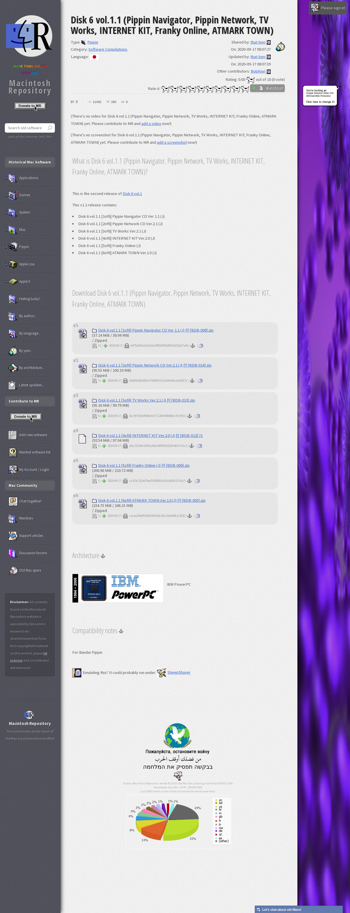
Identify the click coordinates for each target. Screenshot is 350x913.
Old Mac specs (25, 570)
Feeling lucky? (24, 299)
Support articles (26, 535)
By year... (20, 350)
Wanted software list (29, 452)
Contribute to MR (24, 401)
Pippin (89, 42)
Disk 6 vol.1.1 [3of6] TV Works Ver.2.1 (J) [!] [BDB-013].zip (143, 400)
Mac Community (23, 485)
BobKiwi (258, 71)
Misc (17, 230)
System (19, 212)
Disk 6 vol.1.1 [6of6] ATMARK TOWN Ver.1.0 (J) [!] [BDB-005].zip (149, 500)
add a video (151, 123)
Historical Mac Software (30, 162)
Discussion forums (28, 553)
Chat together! (25, 501)
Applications (23, 178)
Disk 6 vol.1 (132, 193)
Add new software (28, 435)
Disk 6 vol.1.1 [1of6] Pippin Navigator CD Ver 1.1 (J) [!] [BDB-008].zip (153, 330)
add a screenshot (172, 142)
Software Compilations (107, 49)
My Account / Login (29, 469)
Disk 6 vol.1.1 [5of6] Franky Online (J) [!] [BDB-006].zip (141, 465)
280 (113, 102)
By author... (22, 316)
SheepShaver (173, 672)
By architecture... (26, 368)
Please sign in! (327, 8)
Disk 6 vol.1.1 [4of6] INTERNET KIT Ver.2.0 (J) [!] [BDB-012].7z (147, 435)
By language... (25, 333)
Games (19, 195)
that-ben (257, 42)
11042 (97, 102)
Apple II (19, 281)
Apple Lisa (21, 264)
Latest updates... (26, 385)
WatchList (267, 88)
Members (21, 518)
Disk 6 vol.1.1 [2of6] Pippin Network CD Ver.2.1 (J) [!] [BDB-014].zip (152, 365)
